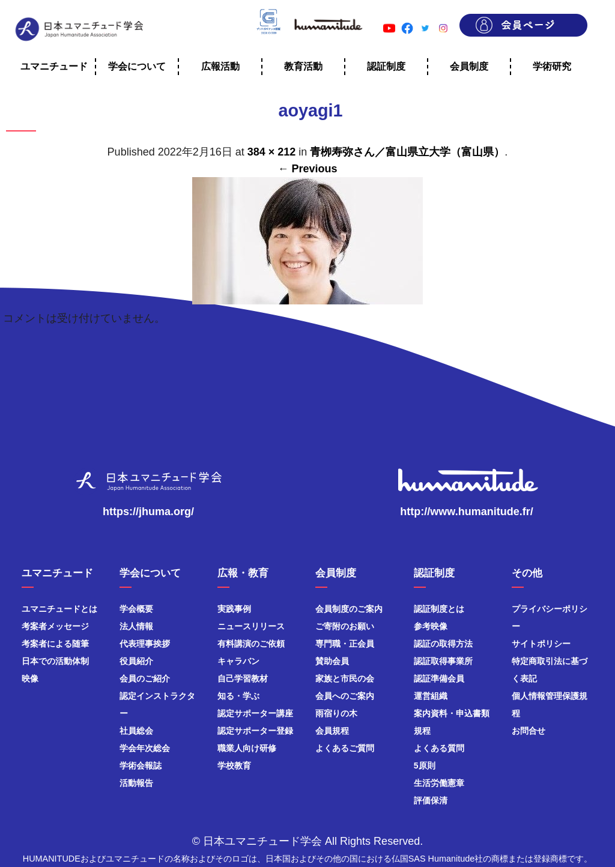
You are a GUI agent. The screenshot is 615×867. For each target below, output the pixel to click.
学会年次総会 (145, 748)
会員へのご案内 (344, 696)
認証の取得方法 (443, 643)
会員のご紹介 (145, 678)
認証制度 (386, 66)
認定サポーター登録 (255, 731)
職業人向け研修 (246, 748)
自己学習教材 (242, 678)
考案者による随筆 (55, 643)
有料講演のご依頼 (251, 643)
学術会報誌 (141, 765)
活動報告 (136, 783)
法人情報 (136, 626)
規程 (422, 731)
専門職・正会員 (344, 643)
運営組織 (430, 696)
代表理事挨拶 (145, 643)
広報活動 (220, 66)
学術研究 (552, 66)
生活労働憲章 (439, 783)
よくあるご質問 (344, 748)
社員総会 (136, 731)
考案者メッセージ (55, 626)
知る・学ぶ (238, 696)
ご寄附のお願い (344, 626)
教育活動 (303, 66)
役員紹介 (136, 661)
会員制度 (469, 66)
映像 (30, 678)
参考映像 (430, 626)
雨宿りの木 (336, 713)
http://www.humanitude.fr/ (466, 512)
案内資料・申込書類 (451, 713)
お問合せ (528, 731)
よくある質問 (439, 748)
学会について (137, 66)
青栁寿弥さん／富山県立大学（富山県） (407, 152)
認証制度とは (439, 609)
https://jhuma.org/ (148, 512)
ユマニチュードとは (59, 609)
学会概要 (136, 609)
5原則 (424, 765)
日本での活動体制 (55, 661)
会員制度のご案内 (349, 609)
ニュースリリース (251, 626)
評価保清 (430, 800)
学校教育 (234, 765)
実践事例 (234, 609)
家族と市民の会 (344, 678)
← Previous (307, 169)
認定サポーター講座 (255, 713)
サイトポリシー (541, 643)
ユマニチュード (54, 66)
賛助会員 (332, 661)
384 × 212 (271, 152)
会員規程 (332, 731)
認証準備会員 (439, 678)
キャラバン (238, 661)
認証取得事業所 (443, 661)
